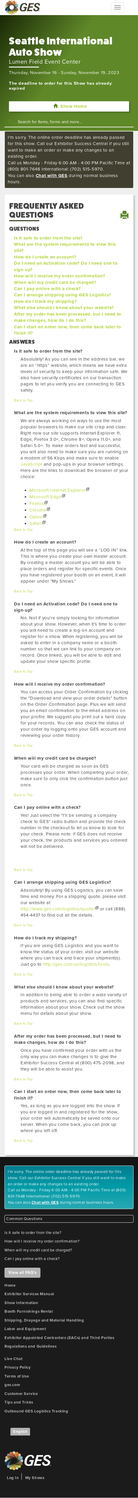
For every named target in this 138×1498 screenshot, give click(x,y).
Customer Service (21, 1393)
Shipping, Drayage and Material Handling (44, 1320)
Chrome (37, 510)
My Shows (35, 1478)
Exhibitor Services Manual (29, 1294)
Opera (36, 517)
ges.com (12, 1385)
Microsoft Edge (45, 496)
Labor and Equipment (25, 1329)
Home (9, 1285)
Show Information (21, 1303)
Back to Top (23, 400)
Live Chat (13, 1358)
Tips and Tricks (18, 1402)
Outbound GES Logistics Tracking (36, 1411)
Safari (35, 523)
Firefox (36, 503)
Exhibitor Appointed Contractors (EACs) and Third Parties (59, 1337)
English (20, 1431)
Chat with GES (52, 175)
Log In (13, 1478)
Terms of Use (16, 1376)
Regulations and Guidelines (30, 1346)
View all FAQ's (22, 1272)
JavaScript (31, 464)
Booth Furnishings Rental (28, 1311)
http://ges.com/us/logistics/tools (76, 964)
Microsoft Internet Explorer (57, 490)
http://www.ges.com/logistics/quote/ (58, 909)
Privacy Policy (17, 1367)
